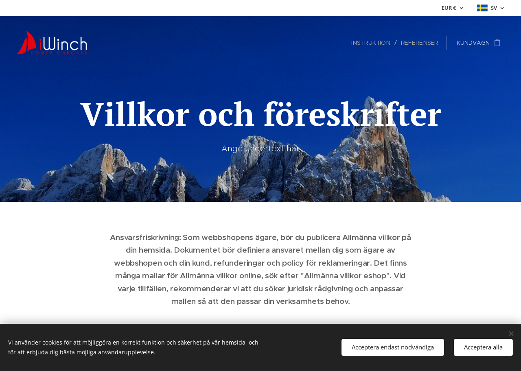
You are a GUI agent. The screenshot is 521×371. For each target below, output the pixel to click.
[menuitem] (374, 43)
